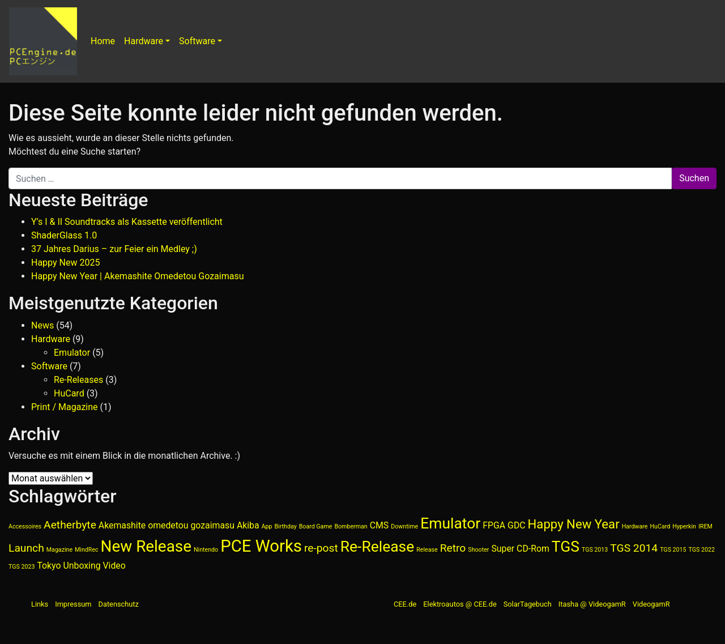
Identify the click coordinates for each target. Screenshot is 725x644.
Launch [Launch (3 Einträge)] (26, 548)
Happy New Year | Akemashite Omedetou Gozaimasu (137, 276)
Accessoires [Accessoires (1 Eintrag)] (24, 526)
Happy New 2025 (65, 262)
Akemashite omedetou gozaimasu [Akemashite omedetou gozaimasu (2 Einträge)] (166, 525)
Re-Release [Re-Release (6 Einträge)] (377, 546)
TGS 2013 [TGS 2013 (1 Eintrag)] (595, 549)
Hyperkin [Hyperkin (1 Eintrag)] (684, 526)
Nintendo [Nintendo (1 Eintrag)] (206, 549)
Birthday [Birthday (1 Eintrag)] (285, 526)
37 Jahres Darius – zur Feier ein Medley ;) (114, 249)
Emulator (72, 352)
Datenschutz (119, 604)
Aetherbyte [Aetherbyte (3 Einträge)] (70, 524)
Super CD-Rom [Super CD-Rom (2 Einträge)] (520, 548)
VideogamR (651, 604)
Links (39, 604)
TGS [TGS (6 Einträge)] (565, 546)
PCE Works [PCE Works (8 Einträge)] (261, 546)
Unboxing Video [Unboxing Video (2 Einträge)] (94, 565)
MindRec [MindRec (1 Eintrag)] (87, 549)
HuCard (69, 393)
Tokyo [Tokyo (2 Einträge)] (49, 565)
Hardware (143, 41)
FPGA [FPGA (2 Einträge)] (494, 525)
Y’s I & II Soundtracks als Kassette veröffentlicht (127, 221)
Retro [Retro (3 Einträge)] (453, 548)
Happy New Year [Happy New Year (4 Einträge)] (574, 524)
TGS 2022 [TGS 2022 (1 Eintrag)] (702, 549)
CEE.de (405, 604)
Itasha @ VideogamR (592, 604)
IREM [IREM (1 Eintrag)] (705, 526)
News (42, 325)
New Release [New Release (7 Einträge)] (146, 546)
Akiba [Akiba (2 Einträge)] (248, 525)
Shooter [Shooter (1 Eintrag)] (478, 549)
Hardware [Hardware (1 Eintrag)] (635, 526)
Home (103, 41)
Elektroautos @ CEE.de (459, 604)
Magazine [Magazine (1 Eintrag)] (59, 549)
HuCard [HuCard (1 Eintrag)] (660, 526)
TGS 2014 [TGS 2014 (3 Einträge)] (634, 548)
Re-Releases (78, 379)
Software (197, 41)
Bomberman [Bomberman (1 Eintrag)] (350, 526)
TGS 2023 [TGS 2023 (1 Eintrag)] (21, 566)
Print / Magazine (64, 407)
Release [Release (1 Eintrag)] (426, 549)
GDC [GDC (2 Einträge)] (516, 525)
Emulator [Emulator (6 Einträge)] (450, 523)
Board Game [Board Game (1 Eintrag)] (315, 526)
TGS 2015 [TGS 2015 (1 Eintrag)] (673, 549)
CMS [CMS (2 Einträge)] (379, 525)
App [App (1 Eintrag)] (267, 526)
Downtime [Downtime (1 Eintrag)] (404, 526)
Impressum (73, 604)
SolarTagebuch (528, 604)
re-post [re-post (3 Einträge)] (321, 548)
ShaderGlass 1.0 (64, 235)
